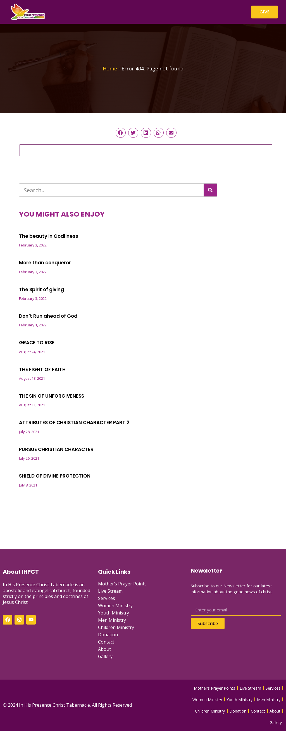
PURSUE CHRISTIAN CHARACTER (56, 449)
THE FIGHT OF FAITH (42, 369)
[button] (121, 133)
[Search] (210, 190)
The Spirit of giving (41, 289)
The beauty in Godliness (48, 236)
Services (106, 598)
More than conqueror (45, 262)
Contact (106, 642)
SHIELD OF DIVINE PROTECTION (54, 476)
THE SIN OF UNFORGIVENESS (51, 396)
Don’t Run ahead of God (48, 316)
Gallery (105, 656)
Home (110, 68)
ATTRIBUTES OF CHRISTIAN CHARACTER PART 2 (74, 422)
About (104, 649)
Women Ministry (115, 605)
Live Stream (110, 591)
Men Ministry (112, 620)
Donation (108, 635)
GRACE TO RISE (36, 342)
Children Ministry (116, 627)
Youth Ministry (113, 613)
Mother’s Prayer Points (122, 584)
